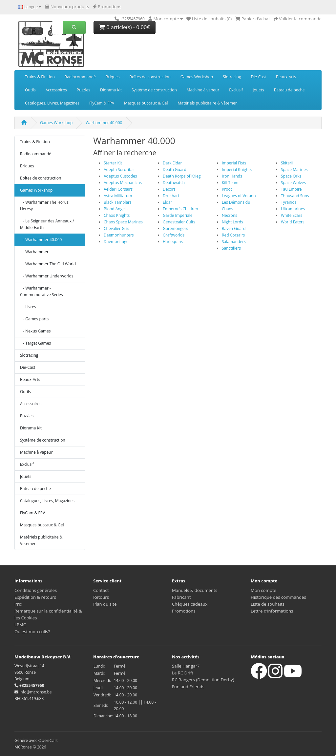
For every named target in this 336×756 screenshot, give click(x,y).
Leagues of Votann (239, 195)
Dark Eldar (172, 163)
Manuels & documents (194, 590)
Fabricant (181, 597)
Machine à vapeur (203, 90)
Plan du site (104, 604)
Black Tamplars (118, 202)
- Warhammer (34, 252)
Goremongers (175, 228)
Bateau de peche (289, 90)
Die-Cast (258, 77)
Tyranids (289, 202)
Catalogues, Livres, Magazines (52, 103)
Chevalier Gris (116, 228)
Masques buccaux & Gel (146, 103)
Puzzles (83, 90)
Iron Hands (232, 176)
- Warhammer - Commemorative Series (41, 291)
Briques (113, 77)
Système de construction (154, 90)
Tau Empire (291, 189)
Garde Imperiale (177, 215)
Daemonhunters (119, 235)
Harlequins (173, 241)
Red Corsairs (233, 235)
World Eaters (292, 222)
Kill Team (230, 182)
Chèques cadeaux (190, 604)
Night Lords (232, 222)
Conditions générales (35, 590)
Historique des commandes (278, 597)
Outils (30, 90)
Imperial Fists (234, 163)
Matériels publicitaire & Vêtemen (208, 103)
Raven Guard (233, 228)
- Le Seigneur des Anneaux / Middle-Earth (47, 224)
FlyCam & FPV (101, 103)
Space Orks (291, 176)
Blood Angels (116, 209)
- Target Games (35, 343)
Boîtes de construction (150, 77)
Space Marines (294, 169)
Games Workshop (196, 77)
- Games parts (34, 319)
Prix (18, 604)
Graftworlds (173, 235)
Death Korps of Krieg (181, 176)
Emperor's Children (180, 209)
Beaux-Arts (286, 77)
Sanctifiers (231, 248)
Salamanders (234, 241)
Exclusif (236, 90)
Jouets (258, 90)
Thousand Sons (295, 195)
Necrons (229, 215)
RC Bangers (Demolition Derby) (203, 680)
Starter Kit (113, 163)
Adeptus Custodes (120, 176)
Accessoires (56, 90)
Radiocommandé (80, 77)
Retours (101, 597)
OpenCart (48, 740)
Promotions (184, 611)
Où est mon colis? (32, 631)
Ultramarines (293, 209)
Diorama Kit (111, 90)
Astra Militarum (118, 195)
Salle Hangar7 (186, 666)
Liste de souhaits (267, 604)
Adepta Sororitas (119, 169)
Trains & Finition (40, 77)
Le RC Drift (182, 673)
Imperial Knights (237, 169)
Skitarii (287, 163)
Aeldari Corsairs (118, 189)
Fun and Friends (188, 687)
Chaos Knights (117, 215)
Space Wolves (293, 182)
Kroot (227, 189)
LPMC (20, 625)
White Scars (291, 215)
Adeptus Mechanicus (123, 182)
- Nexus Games (35, 331)
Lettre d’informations (272, 611)
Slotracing (232, 77)
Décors (169, 189)
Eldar (167, 202)
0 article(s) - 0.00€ (124, 27)
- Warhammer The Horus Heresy (44, 205)
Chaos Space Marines (123, 222)
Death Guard (174, 169)
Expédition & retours (35, 597)
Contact (101, 590)
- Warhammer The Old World (48, 264)
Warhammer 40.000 (104, 122)
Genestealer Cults (179, 222)
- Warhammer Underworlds (47, 276)
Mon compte (263, 590)
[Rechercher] (57, 27)
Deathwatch (174, 182)
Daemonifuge (116, 241)
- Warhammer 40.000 (41, 239)
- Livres (28, 307)
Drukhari (171, 195)
